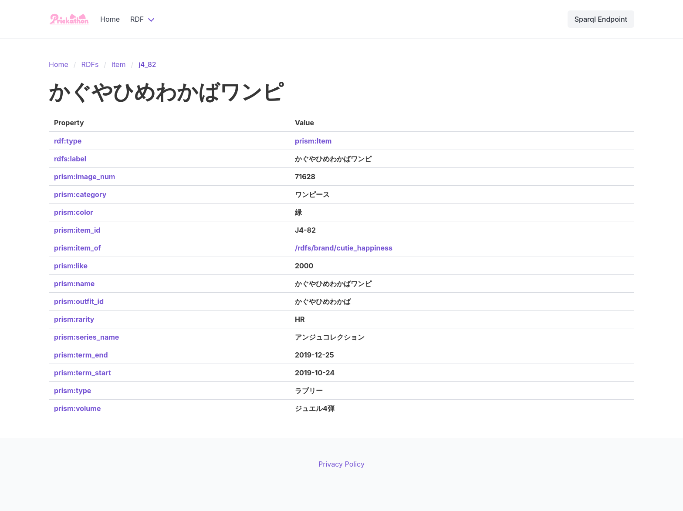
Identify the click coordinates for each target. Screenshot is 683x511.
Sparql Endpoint (601, 19)
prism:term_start (82, 372)
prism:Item (313, 141)
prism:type (72, 390)
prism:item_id (77, 230)
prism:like (71, 265)
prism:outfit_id (79, 301)
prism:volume (77, 408)
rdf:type (67, 141)
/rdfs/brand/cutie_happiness (343, 248)
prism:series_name (86, 337)
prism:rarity (74, 319)
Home (110, 19)
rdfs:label (70, 158)
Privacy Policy (341, 464)
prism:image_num (84, 176)
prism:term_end (81, 355)
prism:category (80, 194)
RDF (137, 19)
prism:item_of (77, 248)
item (118, 64)
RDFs (90, 64)
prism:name (74, 283)
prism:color (73, 212)
